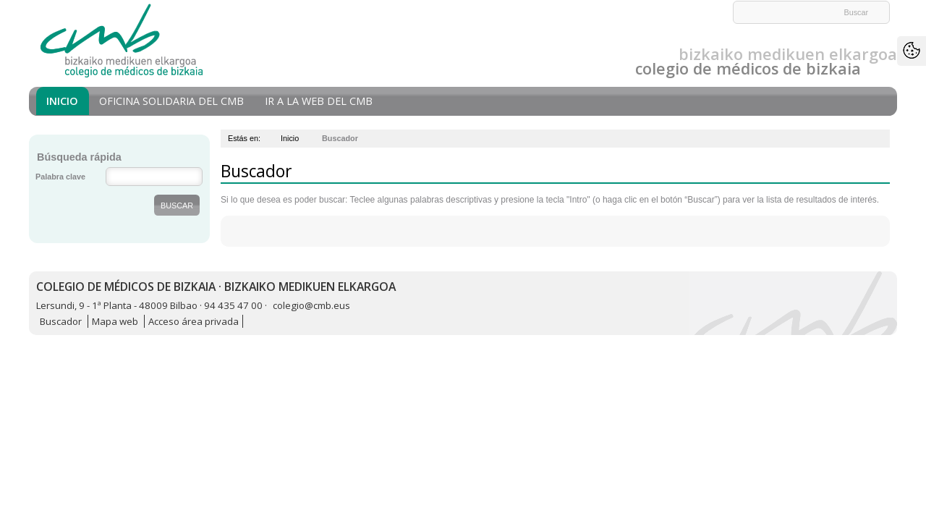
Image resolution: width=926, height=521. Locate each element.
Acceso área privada (193, 321)
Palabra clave (60, 176)
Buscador (61, 321)
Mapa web (115, 321)
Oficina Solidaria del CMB (171, 101)
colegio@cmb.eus (311, 305)
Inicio (62, 101)
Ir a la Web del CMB (319, 101)
